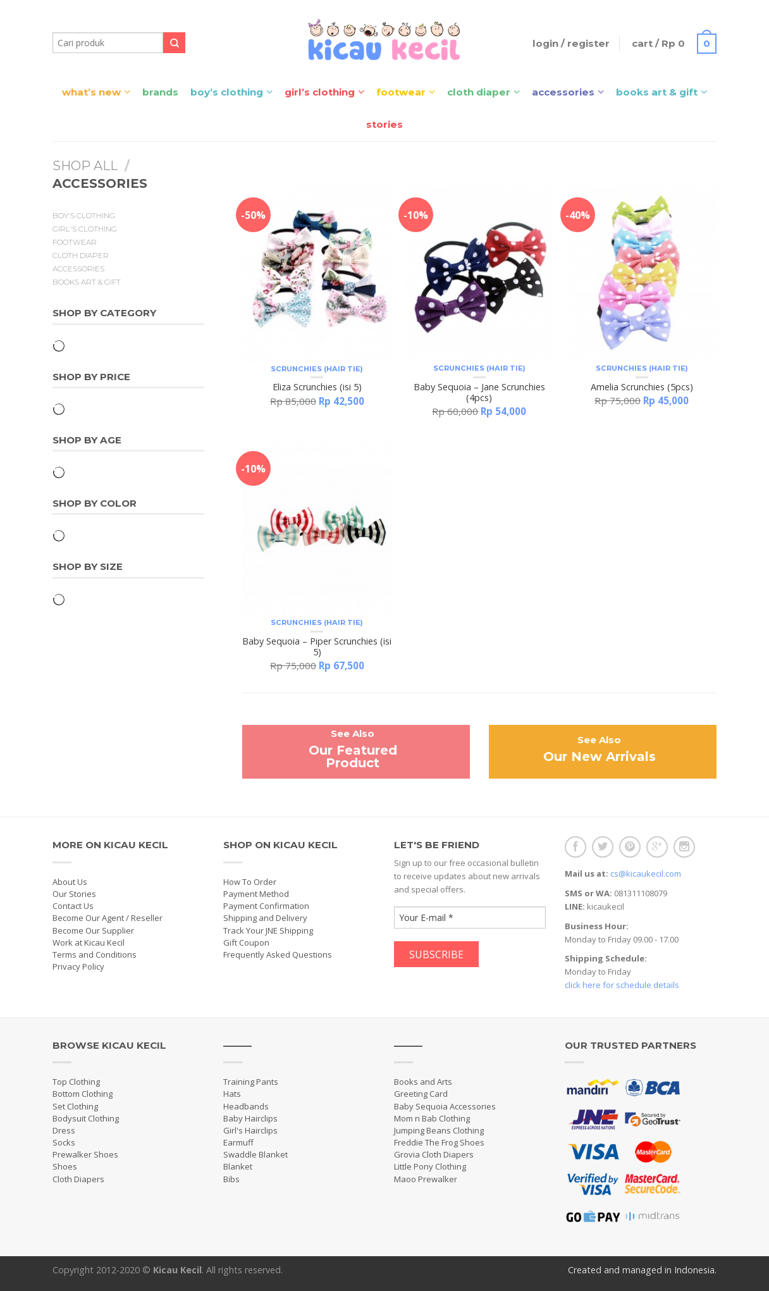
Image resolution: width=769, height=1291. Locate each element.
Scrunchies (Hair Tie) (317, 368)
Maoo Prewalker (425, 1179)
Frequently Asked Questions (277, 954)
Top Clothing (76, 1081)
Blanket (237, 1166)
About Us (69, 881)
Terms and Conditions (94, 954)
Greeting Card (421, 1093)
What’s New (91, 92)
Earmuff (238, 1142)
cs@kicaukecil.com (645, 873)
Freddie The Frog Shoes (439, 1142)
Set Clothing (75, 1106)
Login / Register (571, 43)
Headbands (246, 1106)
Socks (63, 1142)
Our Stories (74, 893)
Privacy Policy (78, 966)
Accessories (563, 92)
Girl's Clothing (84, 229)
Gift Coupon (246, 942)
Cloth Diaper (478, 92)
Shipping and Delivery (265, 917)
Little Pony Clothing (430, 1166)
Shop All (85, 165)
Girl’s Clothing (320, 92)
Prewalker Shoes (85, 1154)
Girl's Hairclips (250, 1130)
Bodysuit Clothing (85, 1118)
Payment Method (256, 893)
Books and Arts (423, 1081)
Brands (160, 92)
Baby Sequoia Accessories (445, 1106)
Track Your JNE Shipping (268, 930)
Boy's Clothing (83, 215)
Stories (384, 124)
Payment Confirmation (266, 905)
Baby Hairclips (250, 1118)
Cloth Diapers (78, 1179)
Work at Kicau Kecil (88, 942)
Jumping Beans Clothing (439, 1130)
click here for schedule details (622, 985)
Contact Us (73, 905)
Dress (63, 1130)
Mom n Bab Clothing (432, 1118)
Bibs (231, 1179)
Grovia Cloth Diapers (434, 1154)
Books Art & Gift (657, 92)
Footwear (401, 92)
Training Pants (250, 1081)
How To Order (249, 881)
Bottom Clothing (82, 1093)
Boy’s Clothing (226, 92)
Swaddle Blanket (255, 1154)
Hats (232, 1093)
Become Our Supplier (93, 930)
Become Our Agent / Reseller (107, 917)
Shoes (64, 1166)
